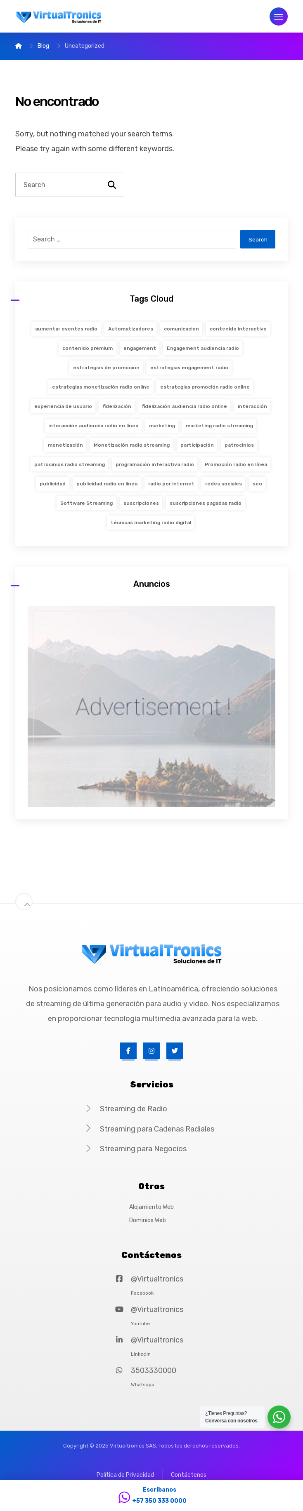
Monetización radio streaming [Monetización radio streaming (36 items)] (132, 445)
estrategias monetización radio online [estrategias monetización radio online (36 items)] (100, 387)
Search (257, 239)
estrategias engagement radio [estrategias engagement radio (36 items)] (189, 367)
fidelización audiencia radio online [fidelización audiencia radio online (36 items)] (184, 406)
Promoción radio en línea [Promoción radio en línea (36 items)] (236, 464)
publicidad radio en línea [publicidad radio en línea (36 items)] (106, 484)
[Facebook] (128, 1050)
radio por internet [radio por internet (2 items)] (171, 484)
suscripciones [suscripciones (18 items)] (141, 503)
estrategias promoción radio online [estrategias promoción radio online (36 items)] (205, 387)
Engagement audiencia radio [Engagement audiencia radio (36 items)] (203, 348)
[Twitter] (174, 1050)
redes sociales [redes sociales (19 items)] (223, 484)
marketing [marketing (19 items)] (162, 426)
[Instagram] (151, 1050)
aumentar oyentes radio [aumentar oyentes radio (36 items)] (66, 329)
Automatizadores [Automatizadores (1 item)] (130, 329)
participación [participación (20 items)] (197, 445)
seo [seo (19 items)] (257, 484)
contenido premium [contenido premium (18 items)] (87, 348)
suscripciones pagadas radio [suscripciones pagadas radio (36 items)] (205, 503)
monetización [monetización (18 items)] (65, 445)
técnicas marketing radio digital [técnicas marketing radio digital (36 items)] (151, 522)
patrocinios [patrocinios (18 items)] (239, 445)
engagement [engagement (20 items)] (139, 348)
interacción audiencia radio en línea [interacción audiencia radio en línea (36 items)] (93, 426)
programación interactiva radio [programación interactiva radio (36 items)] (155, 464)
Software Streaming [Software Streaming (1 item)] (86, 503)
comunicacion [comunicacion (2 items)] (181, 329)
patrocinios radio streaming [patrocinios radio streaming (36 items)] (69, 464)
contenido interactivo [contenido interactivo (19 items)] (238, 329)
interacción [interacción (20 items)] (252, 406)
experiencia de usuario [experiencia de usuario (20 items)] (63, 406)
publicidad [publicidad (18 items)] (53, 484)
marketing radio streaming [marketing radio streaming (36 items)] (219, 426)
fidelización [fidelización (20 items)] (117, 406)
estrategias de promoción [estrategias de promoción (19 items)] (106, 367)
